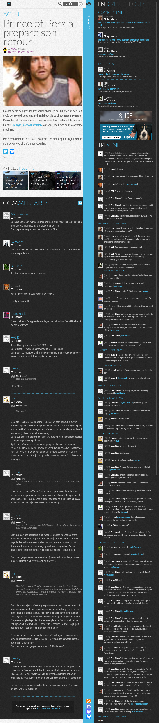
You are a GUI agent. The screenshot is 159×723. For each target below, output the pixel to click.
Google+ (32, 51)
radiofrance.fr (136, 547)
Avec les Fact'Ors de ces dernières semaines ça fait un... (119, 105)
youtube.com (133, 184)
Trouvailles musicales (108, 103)
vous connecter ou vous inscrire (47, 712)
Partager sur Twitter (5, 151)
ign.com (128, 511)
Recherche (59, 4)
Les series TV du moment (109, 89)
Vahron (108, 68)
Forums (107, 63)
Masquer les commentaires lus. (79, 203)
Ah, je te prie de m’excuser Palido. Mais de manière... (118, 27)
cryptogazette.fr (128, 402)
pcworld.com (121, 393)
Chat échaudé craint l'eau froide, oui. (112, 56)
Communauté (90, 346)
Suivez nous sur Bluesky (90, 717)
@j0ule (23, 51)
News (5, 157)
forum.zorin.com (138, 714)
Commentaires (114, 12)
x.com (146, 291)
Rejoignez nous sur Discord (90, 706)
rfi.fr (118, 440)
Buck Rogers (109, 16)
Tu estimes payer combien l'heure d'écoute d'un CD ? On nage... (122, 42)
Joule (13, 48)
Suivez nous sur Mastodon (90, 711)
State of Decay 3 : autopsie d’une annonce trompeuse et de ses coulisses (125, 23)
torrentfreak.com (137, 554)
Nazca (107, 82)
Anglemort (109, 97)
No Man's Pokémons (107, 54)
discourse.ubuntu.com (141, 706)
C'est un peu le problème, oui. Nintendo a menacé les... (119, 76)
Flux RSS (90, 701)
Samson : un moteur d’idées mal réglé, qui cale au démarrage (124, 40)
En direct (112, 4)
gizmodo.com (115, 413)
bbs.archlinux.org (128, 611)
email (14, 51)
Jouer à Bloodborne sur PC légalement (115, 74)
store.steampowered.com (115, 270)
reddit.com (119, 285)
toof (106, 33)
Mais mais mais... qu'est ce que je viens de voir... (117, 91)
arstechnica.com (124, 517)
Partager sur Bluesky (12, 151)
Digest (139, 4)
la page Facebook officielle (36, 125)
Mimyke (108, 48)
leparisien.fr (124, 377)
